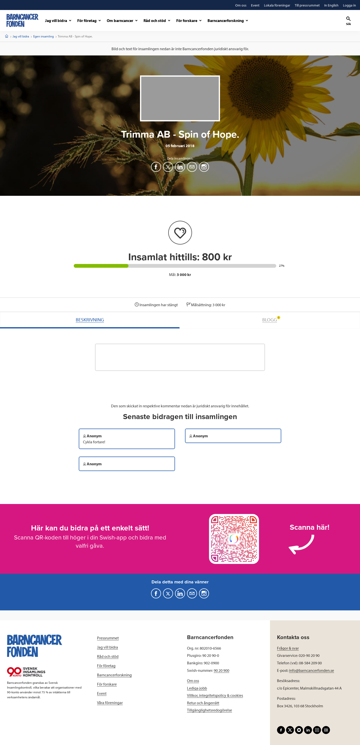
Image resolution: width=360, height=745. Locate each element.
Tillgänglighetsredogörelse (209, 710)
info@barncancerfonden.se (311, 670)
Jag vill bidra (20, 36)
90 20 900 (221, 670)
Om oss (193, 680)
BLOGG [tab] (271, 319)
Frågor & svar (288, 648)
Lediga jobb (197, 688)
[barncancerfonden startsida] (22, 20)
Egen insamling (43, 36)
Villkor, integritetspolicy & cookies (215, 695)
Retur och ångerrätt (203, 702)
